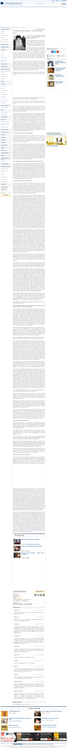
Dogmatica (3, 96)
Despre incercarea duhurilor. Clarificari (26, 734)
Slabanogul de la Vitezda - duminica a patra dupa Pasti (20, 719)
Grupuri (60, 134)
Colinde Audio (4, 58)
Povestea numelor (5, 152)
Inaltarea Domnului (13, 725)
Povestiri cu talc (4, 132)
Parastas (25, 747)
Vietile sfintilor (4, 63)
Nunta (20, 747)
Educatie (3, 83)
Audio (15, 747)
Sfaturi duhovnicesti (5, 41)
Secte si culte (3, 98)
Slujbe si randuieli (4, 39)
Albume (51, 134)
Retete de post (4, 66)
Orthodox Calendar (54, 747)
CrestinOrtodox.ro (3, 27)
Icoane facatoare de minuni (5, 159)
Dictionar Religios (4, 127)
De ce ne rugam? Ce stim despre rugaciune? (52, 711)
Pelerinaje (3, 78)
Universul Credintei (5, 29)
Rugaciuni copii (4, 181)
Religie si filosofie (4, 107)
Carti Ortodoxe (4, 116)
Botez (22, 747)
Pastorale (3, 37)
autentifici (33, 704)
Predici (15, 746)
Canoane (3, 161)
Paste (2, 53)
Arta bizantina (4, 86)
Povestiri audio (4, 177)
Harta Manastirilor (4, 76)
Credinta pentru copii (5, 166)
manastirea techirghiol (28, 604)
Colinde (2, 55)
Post (35, 747)
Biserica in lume (4, 74)
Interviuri (28, 550)
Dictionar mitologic (4, 121)
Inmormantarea (39, 747)
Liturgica (2, 92)
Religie (2, 147)
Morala (2, 88)
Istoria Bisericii (4, 90)
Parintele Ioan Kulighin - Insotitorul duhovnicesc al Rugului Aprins (46, 734)
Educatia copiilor (4, 170)
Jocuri (2, 174)
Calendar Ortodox (5, 47)
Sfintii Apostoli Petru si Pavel (53, 746)
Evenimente (56, 134)
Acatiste (2, 31)
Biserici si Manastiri (5, 69)
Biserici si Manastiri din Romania (33, 544)
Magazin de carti (4, 44)
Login (53, 0)
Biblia (2, 110)
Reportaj (3, 155)
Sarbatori (3, 49)
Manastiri (32, 747)
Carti (29, 747)
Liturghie (3, 139)
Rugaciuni (3, 33)
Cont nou (57, 0)
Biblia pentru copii (4, 168)
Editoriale (3, 137)
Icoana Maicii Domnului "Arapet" (49, 725)
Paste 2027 (3, 746)
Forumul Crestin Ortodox (52, 145)
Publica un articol (39, 591)
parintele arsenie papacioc (18, 604)
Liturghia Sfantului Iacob (14, 711)
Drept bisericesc (4, 94)
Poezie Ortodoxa (4, 129)
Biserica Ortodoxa (4, 100)
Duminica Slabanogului (17, 721)
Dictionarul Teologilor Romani (5, 124)
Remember (3, 150)
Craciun (2, 51)
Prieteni (48, 134)
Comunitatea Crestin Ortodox (53, 133)
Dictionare (3, 119)
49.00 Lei (24, 739)
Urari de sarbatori (4, 163)
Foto (17, 747)
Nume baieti (48, 747)
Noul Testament (4, 114)
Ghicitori (2, 172)
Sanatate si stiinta (5, 105)
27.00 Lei (43, 739)
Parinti (9, 27)
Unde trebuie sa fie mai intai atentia (50, 718)
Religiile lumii (3, 102)
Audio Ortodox (4, 145)
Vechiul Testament (4, 112)
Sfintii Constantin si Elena (35, 746)
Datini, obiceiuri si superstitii (4, 61)
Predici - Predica (4, 35)
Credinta (3, 142)
